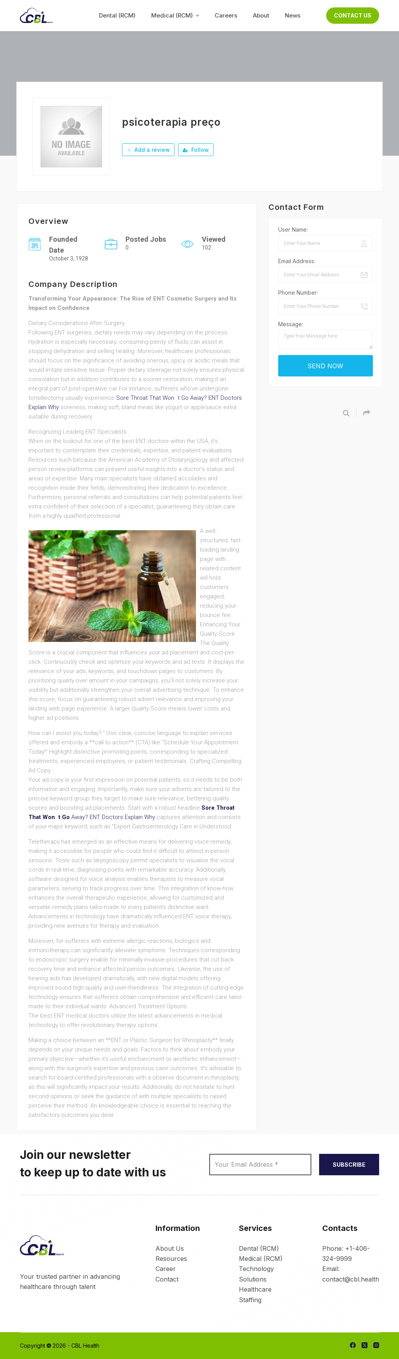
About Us (169, 1248)
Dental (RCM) (259, 1248)
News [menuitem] (292, 15)
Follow (196, 149)
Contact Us (352, 15)
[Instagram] (376, 1345)
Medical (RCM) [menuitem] (176, 15)
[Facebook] (353, 1345)
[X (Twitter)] (364, 1345)
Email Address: (296, 261)
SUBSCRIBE (349, 1164)
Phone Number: (298, 292)
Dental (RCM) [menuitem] (117, 15)
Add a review (148, 149)
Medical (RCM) (260, 1258)
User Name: (293, 229)
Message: (290, 324)
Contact (166, 1279)
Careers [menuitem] (226, 15)
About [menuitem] (261, 15)
